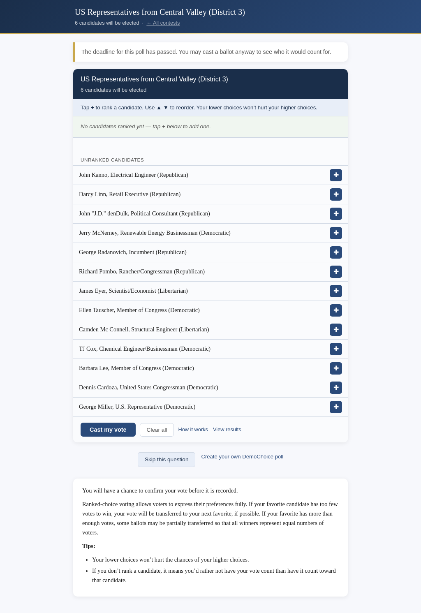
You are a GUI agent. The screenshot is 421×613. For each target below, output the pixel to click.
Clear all (157, 430)
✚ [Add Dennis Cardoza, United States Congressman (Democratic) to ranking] (336, 387)
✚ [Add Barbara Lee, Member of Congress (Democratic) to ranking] (336, 368)
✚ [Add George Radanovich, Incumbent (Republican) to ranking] (336, 252)
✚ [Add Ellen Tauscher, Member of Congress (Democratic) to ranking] (336, 310)
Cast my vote (108, 429)
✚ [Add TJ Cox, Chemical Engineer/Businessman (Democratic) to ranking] (336, 348)
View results (227, 429)
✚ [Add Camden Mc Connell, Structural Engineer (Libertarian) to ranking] (336, 329)
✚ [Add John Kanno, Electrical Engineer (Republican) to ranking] (336, 174)
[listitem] (210, 175)
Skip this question (167, 459)
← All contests (163, 23)
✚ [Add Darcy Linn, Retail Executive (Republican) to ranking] (336, 194)
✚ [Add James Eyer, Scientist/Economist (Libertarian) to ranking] (336, 290)
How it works (193, 429)
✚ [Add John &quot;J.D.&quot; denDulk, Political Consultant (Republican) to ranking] (336, 213)
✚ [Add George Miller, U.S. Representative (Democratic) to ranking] (336, 406)
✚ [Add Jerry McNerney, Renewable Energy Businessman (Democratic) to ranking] (336, 232)
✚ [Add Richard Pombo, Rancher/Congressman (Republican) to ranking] (336, 271)
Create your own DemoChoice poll (242, 456)
